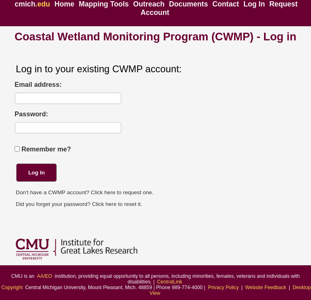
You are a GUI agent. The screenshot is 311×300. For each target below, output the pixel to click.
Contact (225, 4)
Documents (188, 4)
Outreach (149, 4)
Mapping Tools (104, 4)
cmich (32, 4)
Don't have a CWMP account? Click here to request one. (84, 192)
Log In (254, 4)
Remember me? (46, 149)
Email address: (38, 84)
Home (64, 4)
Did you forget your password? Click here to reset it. (79, 204)
